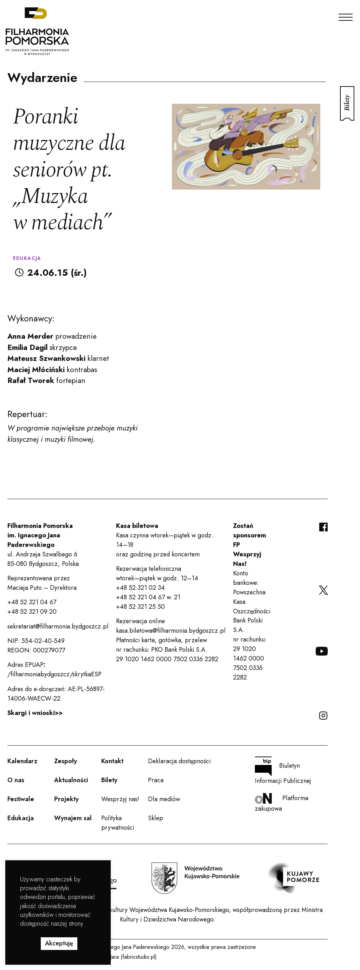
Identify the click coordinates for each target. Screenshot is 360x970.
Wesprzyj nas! (120, 799)
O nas (15, 780)
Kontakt (112, 761)
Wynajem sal (73, 818)
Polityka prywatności (117, 822)
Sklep (155, 818)
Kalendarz (22, 761)
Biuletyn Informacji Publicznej (283, 771)
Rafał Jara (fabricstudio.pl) (126, 957)
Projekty (66, 799)
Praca (155, 780)
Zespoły (65, 761)
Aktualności (71, 780)
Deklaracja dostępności (179, 761)
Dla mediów (164, 799)
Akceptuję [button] (59, 943)
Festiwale (20, 799)
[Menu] (345, 15)
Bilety (109, 780)
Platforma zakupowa (281, 803)
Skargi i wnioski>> (35, 712)
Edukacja (20, 818)
